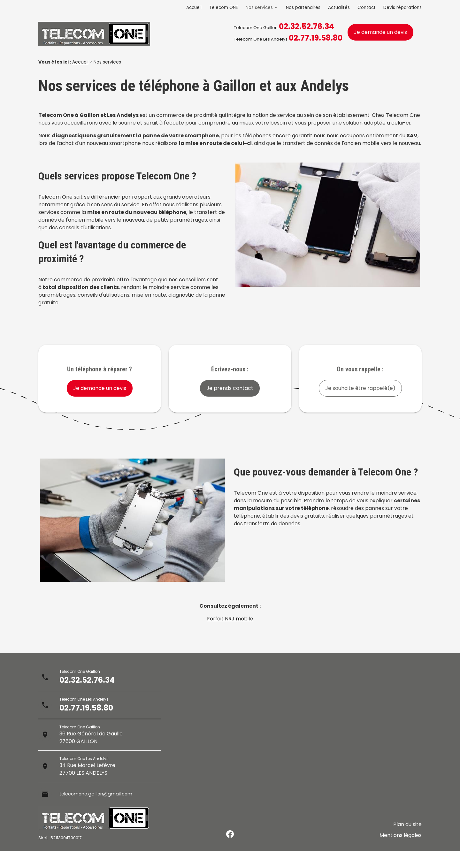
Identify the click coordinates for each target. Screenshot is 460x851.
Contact (366, 7)
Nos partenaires (303, 7)
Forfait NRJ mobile (230, 618)
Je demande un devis (380, 32)
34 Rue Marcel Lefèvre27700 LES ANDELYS (87, 769)
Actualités (339, 7)
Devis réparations (402, 7)
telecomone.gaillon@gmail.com (99, 794)
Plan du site (407, 829)
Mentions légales (400, 836)
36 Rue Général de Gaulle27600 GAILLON (91, 737)
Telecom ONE (223, 7)
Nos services (259, 7)
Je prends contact (229, 388)
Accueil (194, 7)
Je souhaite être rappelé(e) (360, 388)
